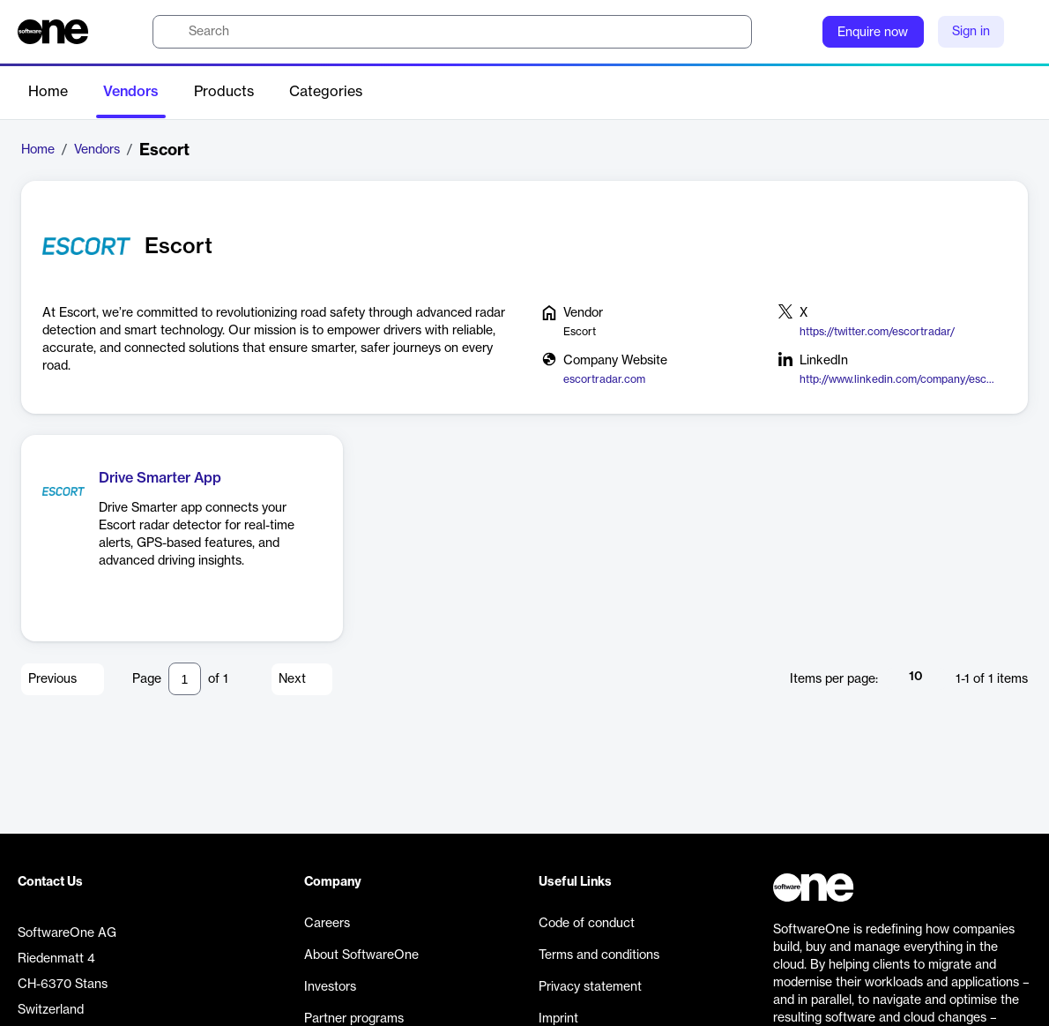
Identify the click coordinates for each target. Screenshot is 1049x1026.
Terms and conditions (599, 955)
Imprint (558, 1019)
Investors (330, 987)
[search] (452, 32)
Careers (327, 923)
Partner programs (354, 1019)
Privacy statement (590, 987)
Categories (325, 92)
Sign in (971, 32)
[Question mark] (797, 31)
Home (48, 92)
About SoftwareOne (361, 955)
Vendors (131, 92)
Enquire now (872, 32)
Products (224, 92)
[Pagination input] (184, 679)
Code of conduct (587, 923)
